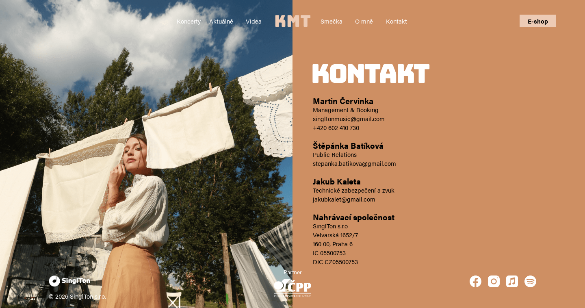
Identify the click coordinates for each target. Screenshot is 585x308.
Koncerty (189, 21)
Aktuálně (221, 21)
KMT (292, 21)
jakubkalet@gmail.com (344, 199)
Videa (254, 21)
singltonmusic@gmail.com (349, 118)
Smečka (331, 21)
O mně (364, 21)
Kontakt (396, 21)
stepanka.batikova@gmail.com (354, 163)
